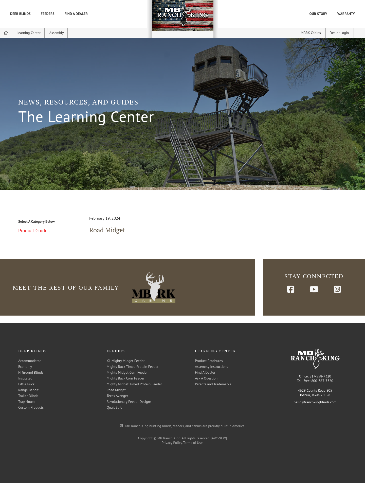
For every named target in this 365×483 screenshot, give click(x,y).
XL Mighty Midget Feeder (126, 360)
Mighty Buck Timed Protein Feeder (133, 366)
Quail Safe (114, 407)
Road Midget (107, 230)
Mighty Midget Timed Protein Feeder (134, 384)
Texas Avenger (117, 395)
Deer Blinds (20, 13)
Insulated (25, 378)
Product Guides (33, 230)
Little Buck (26, 384)
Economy (25, 366)
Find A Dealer (76, 13)
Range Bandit (28, 390)
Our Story (318, 13)
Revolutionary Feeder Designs (129, 401)
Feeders (47, 13)
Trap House (26, 401)
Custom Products (31, 407)
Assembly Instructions (211, 366)
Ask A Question (206, 378)
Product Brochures (209, 360)
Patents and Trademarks (213, 384)
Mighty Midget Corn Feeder (127, 372)
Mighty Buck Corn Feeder (125, 378)
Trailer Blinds (28, 395)
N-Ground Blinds (30, 372)
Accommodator (29, 360)
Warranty (346, 13)
